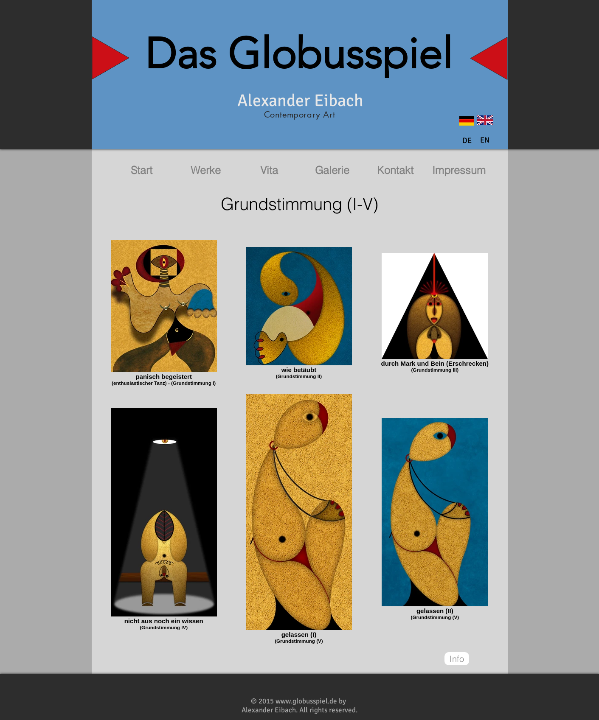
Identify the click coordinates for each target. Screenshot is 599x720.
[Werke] (205, 170)
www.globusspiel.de (306, 701)
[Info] (456, 658)
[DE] (466, 140)
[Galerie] (332, 170)
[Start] (141, 170)
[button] (484, 140)
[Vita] (269, 170)
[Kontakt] (395, 170)
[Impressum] (459, 170)
